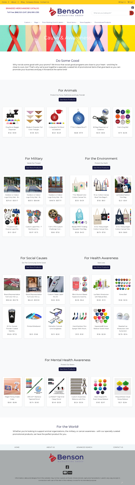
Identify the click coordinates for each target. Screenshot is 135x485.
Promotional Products (103, 22)
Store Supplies (86, 22)
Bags (37, 22)
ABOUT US (51, 447)
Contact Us (44, 2)
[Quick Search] (110, 13)
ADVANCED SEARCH (84, 447)
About (13, 2)
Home (4, 2)
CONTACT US (118, 447)
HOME (16, 447)
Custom (28, 22)
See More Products (67, 100)
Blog (23, 2)
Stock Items (72, 22)
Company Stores (32, 2)
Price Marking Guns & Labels (53, 22)
